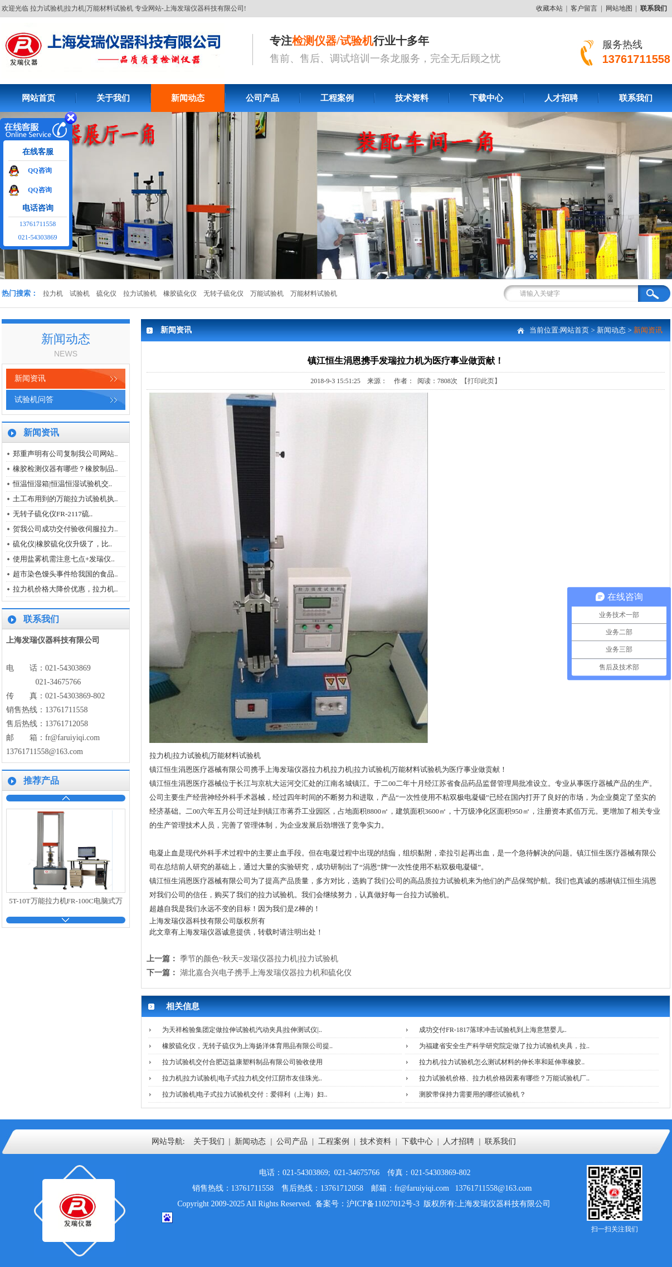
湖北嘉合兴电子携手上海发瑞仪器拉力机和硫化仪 (266, 972)
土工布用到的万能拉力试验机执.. (65, 499)
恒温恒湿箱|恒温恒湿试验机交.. (62, 484)
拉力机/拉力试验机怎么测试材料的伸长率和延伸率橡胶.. (502, 1062)
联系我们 (500, 1141)
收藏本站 (549, 8)
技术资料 (411, 98)
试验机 (80, 293)
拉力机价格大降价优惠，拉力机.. (65, 589)
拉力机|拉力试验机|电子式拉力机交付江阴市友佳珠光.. (242, 1078)
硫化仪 (106, 293)
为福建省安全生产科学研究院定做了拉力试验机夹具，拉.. (504, 1046)
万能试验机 (267, 293)
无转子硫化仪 (223, 293)
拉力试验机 (140, 293)
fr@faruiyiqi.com (72, 737)
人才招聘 (561, 98)
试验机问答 (33, 399)
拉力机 (53, 293)
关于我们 (113, 98)
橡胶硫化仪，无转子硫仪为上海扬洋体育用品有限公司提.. (247, 1046)
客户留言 (584, 8)
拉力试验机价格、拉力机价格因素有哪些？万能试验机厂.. (504, 1078)
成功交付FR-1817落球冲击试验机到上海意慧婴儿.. (493, 1030)
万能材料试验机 (313, 293)
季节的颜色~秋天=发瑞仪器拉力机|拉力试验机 (259, 959)
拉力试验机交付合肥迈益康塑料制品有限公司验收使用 (242, 1062)
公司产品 (262, 98)
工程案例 (337, 98)
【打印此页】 (481, 381)
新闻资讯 (30, 378)
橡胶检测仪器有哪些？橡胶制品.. (65, 468)
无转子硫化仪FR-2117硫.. (52, 514)
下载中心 (486, 98)
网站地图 (619, 8)
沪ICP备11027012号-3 (383, 1204)
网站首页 (38, 98)
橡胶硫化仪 (180, 293)
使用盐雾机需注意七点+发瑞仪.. (64, 559)
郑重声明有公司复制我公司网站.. (65, 453)
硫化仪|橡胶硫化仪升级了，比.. (62, 544)
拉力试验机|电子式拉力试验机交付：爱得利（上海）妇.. (244, 1094)
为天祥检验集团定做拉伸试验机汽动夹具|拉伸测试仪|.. (242, 1030)
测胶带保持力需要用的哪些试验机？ (472, 1094)
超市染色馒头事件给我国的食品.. (65, 574)
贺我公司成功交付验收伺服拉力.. (65, 529)
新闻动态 (187, 98)
